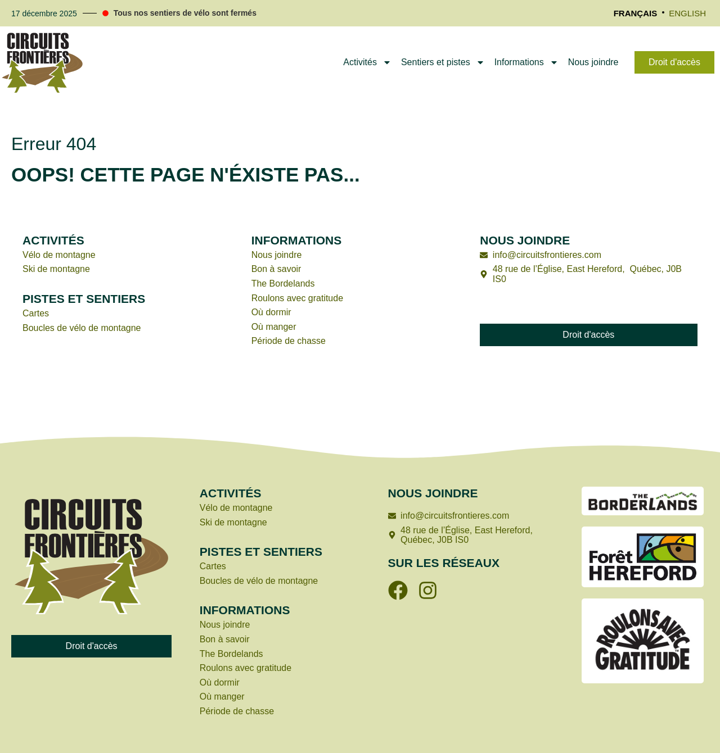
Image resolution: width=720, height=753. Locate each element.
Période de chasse (288, 341)
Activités (367, 62)
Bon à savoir (276, 269)
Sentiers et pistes (443, 62)
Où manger (273, 327)
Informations (526, 62)
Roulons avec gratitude (298, 298)
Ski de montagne (56, 269)
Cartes (35, 313)
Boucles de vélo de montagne (81, 328)
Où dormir (271, 312)
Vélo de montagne (59, 255)
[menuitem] (635, 13)
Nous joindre (593, 62)
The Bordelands (283, 283)
